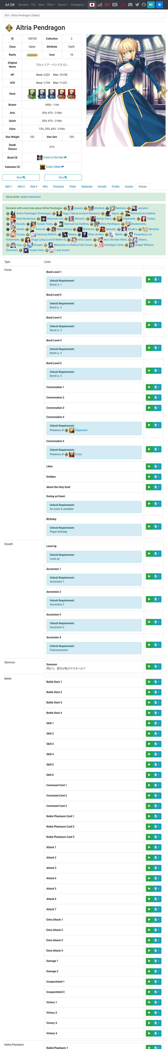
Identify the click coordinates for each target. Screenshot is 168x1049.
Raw (63, 177)
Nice (21, 177)
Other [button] (50, 4)
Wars (41, 4)
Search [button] (62, 4)
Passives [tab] (58, 186)
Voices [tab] (143, 186)
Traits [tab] (72, 186)
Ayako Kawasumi (31, 196)
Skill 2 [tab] (21, 186)
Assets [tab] (129, 186)
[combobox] (84, 15)
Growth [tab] (102, 186)
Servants (23, 4)
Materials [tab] (86, 186)
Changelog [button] (77, 4)
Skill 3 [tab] (33, 186)
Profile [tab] (115, 186)
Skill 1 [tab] (8, 186)
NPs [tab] (45, 186)
